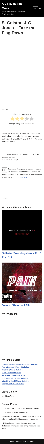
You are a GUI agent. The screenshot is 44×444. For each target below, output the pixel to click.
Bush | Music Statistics (11, 373)
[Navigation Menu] (35, 8)
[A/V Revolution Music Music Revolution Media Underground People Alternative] (15, 8)
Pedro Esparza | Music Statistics (15, 367)
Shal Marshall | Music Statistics (15, 378)
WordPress (29, 442)
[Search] (40, 8)
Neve (12, 442)
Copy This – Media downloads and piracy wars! (20, 408)
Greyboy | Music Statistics (13, 384)
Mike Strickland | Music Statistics (15, 381)
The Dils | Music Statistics (12, 370)
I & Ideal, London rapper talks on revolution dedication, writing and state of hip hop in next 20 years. (21, 426)
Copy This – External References (15, 412)
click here (23, 177)
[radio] (12, 119)
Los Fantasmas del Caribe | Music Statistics (20, 364)
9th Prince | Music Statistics (13, 375)
